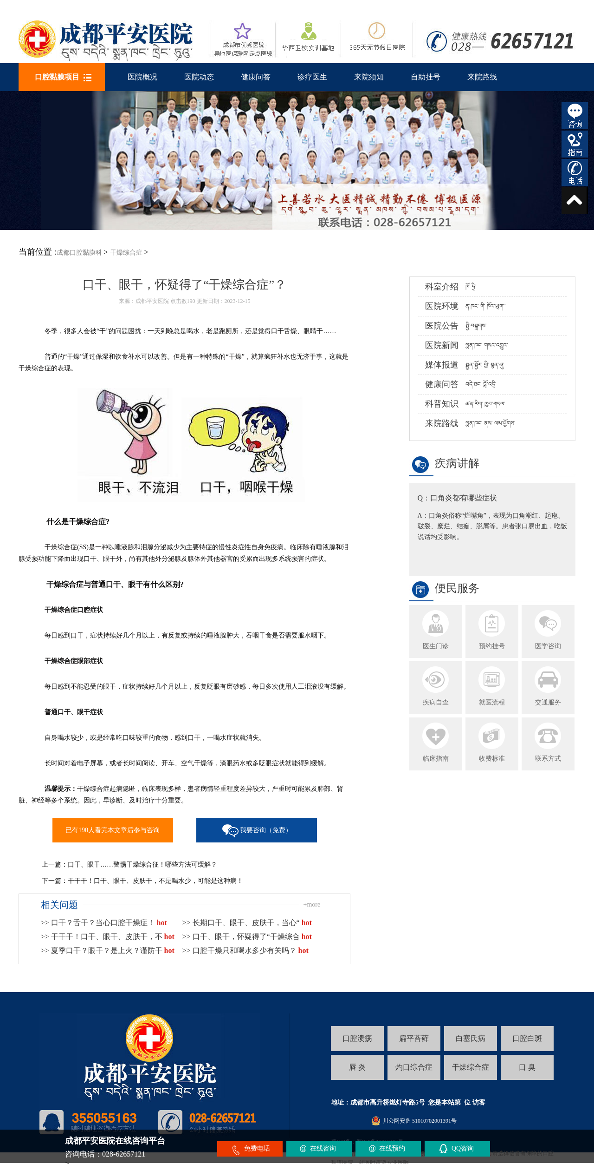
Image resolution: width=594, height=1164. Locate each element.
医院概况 (142, 77)
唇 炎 (357, 1067)
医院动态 (199, 77)
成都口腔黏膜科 (79, 252)
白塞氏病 (470, 1038)
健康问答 (256, 77)
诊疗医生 (312, 77)
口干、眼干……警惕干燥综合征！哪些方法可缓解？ (142, 864)
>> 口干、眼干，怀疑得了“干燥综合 (247, 936)
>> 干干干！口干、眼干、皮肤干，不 (107, 936)
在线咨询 (323, 1148)
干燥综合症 (126, 252)
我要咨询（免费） (266, 830)
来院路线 (482, 77)
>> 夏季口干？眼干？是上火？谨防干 (107, 950)
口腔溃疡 (357, 1038)
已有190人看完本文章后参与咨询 (112, 830)
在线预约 (392, 1148)
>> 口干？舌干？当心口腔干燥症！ (104, 923)
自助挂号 (425, 77)
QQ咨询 (463, 1148)
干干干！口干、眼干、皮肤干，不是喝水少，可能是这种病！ (155, 880)
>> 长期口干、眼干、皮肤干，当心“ (247, 923)
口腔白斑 (527, 1038)
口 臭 (527, 1067)
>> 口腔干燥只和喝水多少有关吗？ (245, 950)
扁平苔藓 (414, 1038)
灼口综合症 (414, 1067)
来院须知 (369, 77)
